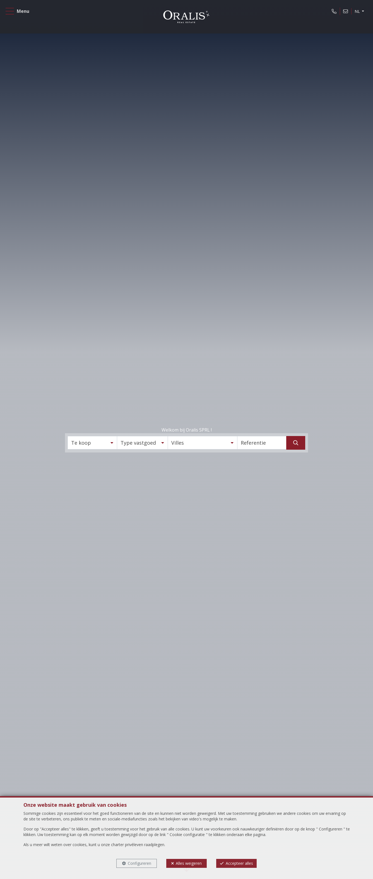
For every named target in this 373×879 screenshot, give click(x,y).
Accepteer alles (239, 863)
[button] (92, 442)
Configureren (139, 863)
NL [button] (353, 15)
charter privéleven (127, 844)
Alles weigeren (189, 863)
